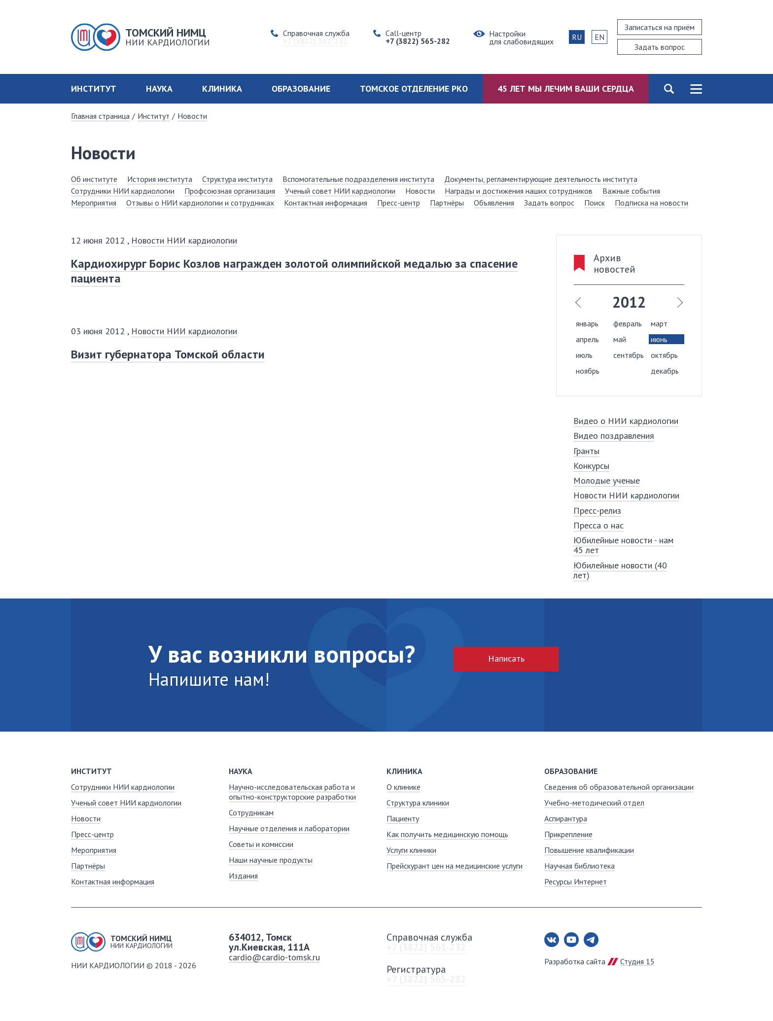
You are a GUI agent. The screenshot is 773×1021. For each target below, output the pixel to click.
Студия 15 (637, 961)
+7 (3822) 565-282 (426, 979)
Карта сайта (695, 89)
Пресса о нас (598, 525)
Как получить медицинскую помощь (447, 834)
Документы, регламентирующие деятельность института (540, 179)
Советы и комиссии (261, 844)
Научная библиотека (579, 866)
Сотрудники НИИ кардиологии (123, 191)
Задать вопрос (549, 203)
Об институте (94, 179)
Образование (301, 88)
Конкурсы (591, 465)
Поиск (668, 89)
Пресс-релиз (597, 510)
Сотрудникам (251, 812)
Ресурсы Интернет (575, 881)
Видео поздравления (613, 435)
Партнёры (447, 203)
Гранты (586, 451)
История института (159, 179)
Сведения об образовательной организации (619, 787)
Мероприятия (93, 203)
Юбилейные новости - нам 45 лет (623, 545)
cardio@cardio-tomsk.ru (274, 957)
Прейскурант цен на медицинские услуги (454, 866)
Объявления (494, 203)
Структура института (237, 179)
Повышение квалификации (589, 850)
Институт (93, 88)
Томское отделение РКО (414, 88)
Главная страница (100, 116)
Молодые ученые (606, 480)
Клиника (222, 88)
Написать (506, 658)
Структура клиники (417, 803)
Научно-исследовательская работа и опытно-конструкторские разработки (292, 792)
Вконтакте (551, 939)
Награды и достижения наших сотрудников (519, 191)
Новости (192, 116)
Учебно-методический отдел (594, 803)
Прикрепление (568, 834)
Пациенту (402, 818)
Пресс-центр (398, 203)
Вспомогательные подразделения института (358, 179)
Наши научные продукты (271, 860)
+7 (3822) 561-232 (426, 947)
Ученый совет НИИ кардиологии (340, 191)
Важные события (631, 191)
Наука (159, 88)
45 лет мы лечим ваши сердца (565, 88)
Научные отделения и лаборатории (289, 828)
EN (599, 37)
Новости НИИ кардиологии (184, 240)
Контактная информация (325, 203)
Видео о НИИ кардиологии (625, 420)
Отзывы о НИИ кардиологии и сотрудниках (200, 203)
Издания (243, 875)
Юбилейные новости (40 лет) (620, 570)
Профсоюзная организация (229, 191)
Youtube (571, 939)
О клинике (403, 787)
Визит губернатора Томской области (168, 354)
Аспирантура (565, 818)
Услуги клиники (411, 850)
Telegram (591, 939)
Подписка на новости (651, 203)
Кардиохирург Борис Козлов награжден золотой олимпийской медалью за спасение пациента (294, 271)
